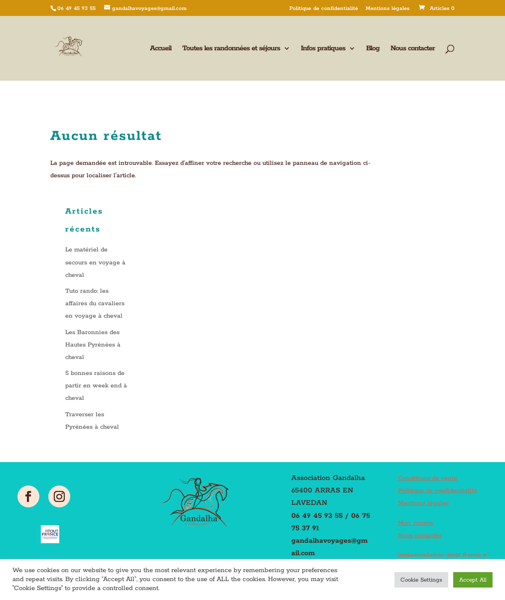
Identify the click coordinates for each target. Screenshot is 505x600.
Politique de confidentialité (323, 8)
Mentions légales (387, 8)
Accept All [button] (473, 580)
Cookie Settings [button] (421, 580)
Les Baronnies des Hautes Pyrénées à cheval (93, 345)
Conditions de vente (427, 478)
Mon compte (416, 523)
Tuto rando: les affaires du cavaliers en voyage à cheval (95, 303)
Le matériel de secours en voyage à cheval (95, 262)
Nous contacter (412, 49)
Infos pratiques (323, 49)
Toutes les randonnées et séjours (231, 49)
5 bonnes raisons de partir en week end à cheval (96, 385)
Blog (372, 49)
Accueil (160, 49)
